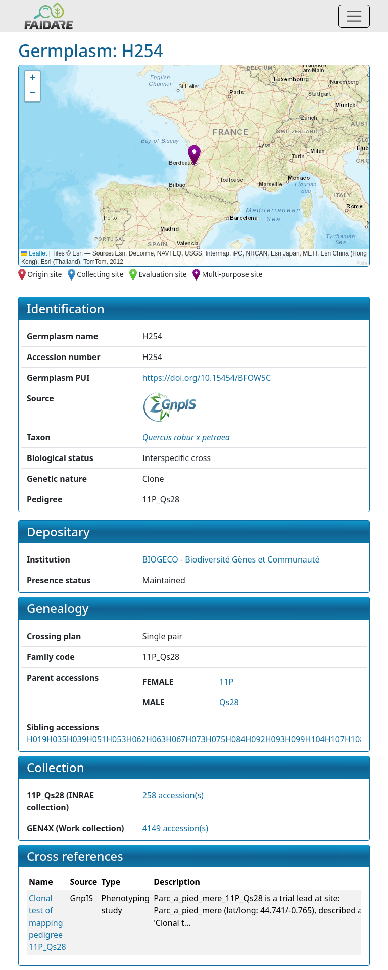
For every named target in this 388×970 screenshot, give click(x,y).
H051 (96, 739)
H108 (354, 739)
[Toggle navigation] (354, 16)
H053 (116, 739)
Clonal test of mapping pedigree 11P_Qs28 (47, 922)
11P (226, 681)
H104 (314, 739)
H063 (156, 739)
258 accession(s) (173, 795)
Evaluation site (162, 274)
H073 (196, 739)
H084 (235, 739)
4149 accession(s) (175, 828)
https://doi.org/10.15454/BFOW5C (206, 377)
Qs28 (228, 702)
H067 (175, 739)
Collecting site (100, 274)
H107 (335, 739)
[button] (194, 155)
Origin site (44, 274)
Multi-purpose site (232, 274)
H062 (136, 739)
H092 (255, 739)
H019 (36, 739)
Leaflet (34, 253)
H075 (215, 739)
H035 (56, 739)
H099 (295, 739)
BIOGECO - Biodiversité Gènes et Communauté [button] (231, 559)
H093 (275, 739)
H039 (76, 739)
